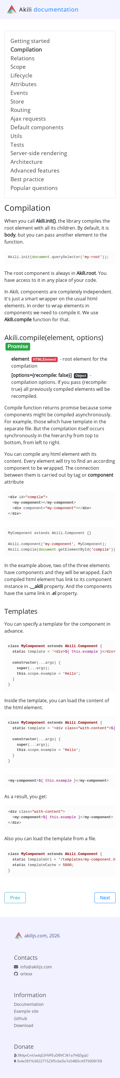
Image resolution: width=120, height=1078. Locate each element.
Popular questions (34, 188)
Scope (18, 66)
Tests (17, 144)
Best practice (27, 179)
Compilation (26, 49)
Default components (36, 127)
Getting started (30, 41)
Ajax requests (28, 118)
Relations (22, 58)
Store (17, 101)
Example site (26, 1011)
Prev (15, 897)
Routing (20, 110)
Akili (25, 9)
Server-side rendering (38, 153)
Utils (16, 136)
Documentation (29, 1004)
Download (23, 1025)
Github (20, 1018)
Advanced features (34, 170)
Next (105, 897)
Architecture (26, 162)
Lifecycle (21, 75)
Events (19, 93)
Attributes (23, 84)
